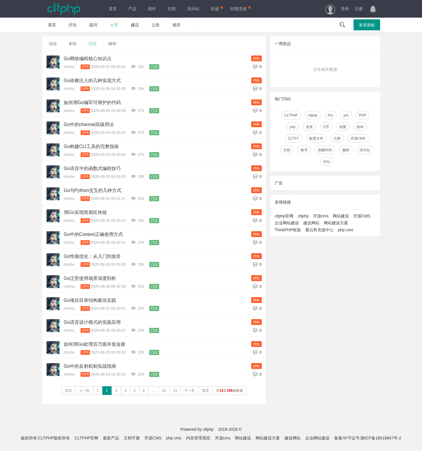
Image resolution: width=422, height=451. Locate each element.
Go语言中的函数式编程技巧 (92, 168)
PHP (362, 115)
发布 (360, 127)
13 (164, 391)
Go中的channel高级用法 (89, 124)
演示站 (193, 8)
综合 (53, 43)
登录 (345, 8)
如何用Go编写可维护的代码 (92, 102)
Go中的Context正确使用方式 (93, 234)
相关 (176, 25)
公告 (156, 25)
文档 (172, 8)
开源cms (320, 216)
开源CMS (358, 138)
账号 (304, 150)
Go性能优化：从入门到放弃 (92, 256)
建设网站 (311, 223)
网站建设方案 (336, 223)
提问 (93, 25)
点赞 (336, 138)
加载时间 (325, 150)
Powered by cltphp (196, 429)
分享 (114, 25)
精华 (112, 43)
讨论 (72, 25)
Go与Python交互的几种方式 (92, 190)
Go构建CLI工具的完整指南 (91, 146)
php (292, 127)
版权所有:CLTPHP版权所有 (45, 438)
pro (345, 115)
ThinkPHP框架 (288, 230)
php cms (345, 230)
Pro (330, 115)
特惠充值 (240, 8)
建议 (135, 25)
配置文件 (316, 138)
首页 (113, 8)
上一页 (84, 391)
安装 (309, 127)
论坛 (326, 162)
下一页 (189, 391)
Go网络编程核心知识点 (87, 58)
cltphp (312, 115)
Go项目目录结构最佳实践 (90, 300)
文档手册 (132, 438)
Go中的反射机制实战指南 (90, 366)
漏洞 (345, 150)
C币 (326, 127)
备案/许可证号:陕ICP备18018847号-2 (367, 438)
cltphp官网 (284, 216)
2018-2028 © (229, 429)
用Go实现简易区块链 (85, 212)
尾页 (205, 391)
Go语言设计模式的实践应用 (92, 322)
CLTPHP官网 (86, 438)
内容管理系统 (198, 438)
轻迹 (216, 8)
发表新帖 (367, 25)
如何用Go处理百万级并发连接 (94, 344)
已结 (92, 43)
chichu (70, 66)
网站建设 (341, 216)
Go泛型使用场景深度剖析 (90, 278)
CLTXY (293, 138)
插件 (152, 8)
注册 (359, 8)
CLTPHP (291, 115)
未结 (72, 43)
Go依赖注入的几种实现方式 (92, 80)
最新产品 (111, 438)
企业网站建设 (287, 223)
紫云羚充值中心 (319, 230)
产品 (132, 8)
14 (175, 391)
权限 (342, 127)
